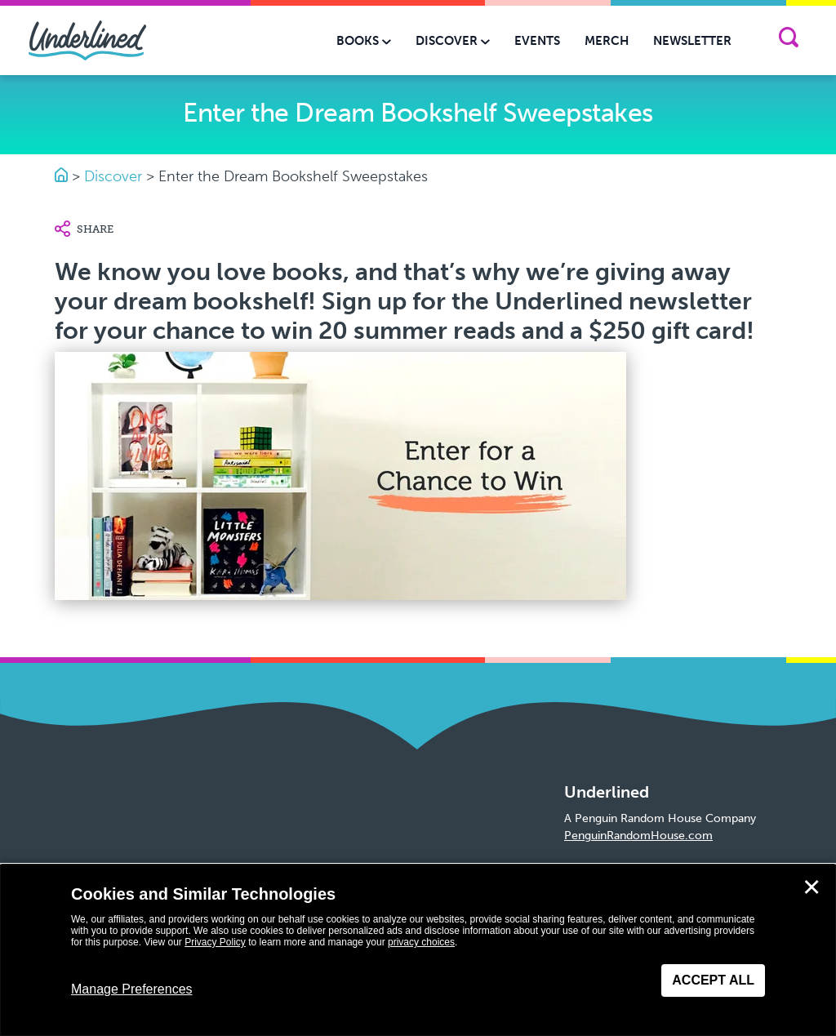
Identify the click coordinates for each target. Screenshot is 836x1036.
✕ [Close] (811, 887)
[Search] (788, 40)
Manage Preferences (132, 989)
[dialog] (418, 950)
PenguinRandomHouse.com (638, 836)
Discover (113, 176)
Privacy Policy (215, 942)
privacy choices (421, 942)
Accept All (713, 980)
